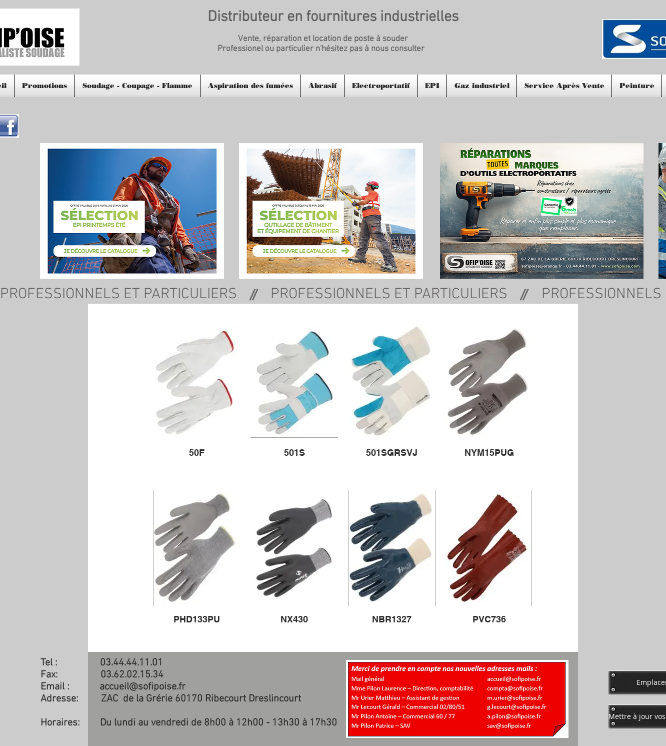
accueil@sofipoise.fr (143, 687)
